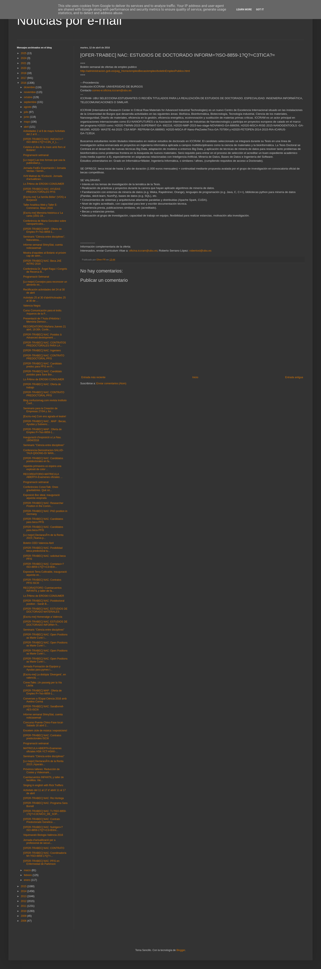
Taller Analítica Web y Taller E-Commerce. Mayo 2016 (40, 206)
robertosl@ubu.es (200, 250)
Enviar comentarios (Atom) (111, 383)
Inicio (195, 377)
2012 (24, 901)
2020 (24, 68)
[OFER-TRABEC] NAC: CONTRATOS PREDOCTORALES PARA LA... (44, 344)
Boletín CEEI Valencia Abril (38, 543)
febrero (28, 875)
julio (26, 112)
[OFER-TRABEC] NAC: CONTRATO (43, 848)
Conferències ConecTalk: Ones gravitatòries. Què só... (40, 488)
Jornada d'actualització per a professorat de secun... (39, 841)
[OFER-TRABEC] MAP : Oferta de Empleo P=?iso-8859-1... (42, 230)
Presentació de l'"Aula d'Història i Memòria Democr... (41, 320)
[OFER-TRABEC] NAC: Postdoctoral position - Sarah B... (43, 602)
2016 (24, 82)
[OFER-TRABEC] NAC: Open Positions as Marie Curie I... (45, 636)
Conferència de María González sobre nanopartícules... (44, 222)
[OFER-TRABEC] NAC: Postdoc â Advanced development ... (42, 336)
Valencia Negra (31, 305)
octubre (28, 97)
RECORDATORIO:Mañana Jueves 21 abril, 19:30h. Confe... (44, 328)
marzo (28, 870)
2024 (24, 58)
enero (27, 880)
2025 (24, 53)
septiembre (30, 102)
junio (27, 116)
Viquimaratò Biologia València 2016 (43, 835)
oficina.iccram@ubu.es (143, 250)
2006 (24, 920)
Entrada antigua (294, 377)
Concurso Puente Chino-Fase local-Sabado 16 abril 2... (43, 724)
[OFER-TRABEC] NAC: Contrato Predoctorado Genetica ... (41, 821)
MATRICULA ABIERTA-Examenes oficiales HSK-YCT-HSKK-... (42, 750)
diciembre (29, 87)
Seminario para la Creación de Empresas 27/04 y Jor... (40, 410)
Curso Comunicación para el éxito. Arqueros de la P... (42, 312)
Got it (260, 9)
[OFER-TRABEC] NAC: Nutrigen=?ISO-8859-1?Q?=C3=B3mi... (43, 829)
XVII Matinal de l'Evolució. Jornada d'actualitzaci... (42, 178)
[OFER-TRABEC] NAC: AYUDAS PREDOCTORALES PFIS (41, 190)
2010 (24, 911)
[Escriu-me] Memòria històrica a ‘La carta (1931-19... (43, 214)
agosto (28, 106)
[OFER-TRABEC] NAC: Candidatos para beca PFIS (43, 520)
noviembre (30, 92)
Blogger (180, 950)
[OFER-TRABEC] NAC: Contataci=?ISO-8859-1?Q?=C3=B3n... (43, 565)
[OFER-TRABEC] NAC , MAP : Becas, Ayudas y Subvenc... (44, 423)
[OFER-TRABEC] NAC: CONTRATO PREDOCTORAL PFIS (43, 357)
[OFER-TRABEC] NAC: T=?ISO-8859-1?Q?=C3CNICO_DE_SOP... (44, 813)
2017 (24, 78)
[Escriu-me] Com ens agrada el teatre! (44, 416)
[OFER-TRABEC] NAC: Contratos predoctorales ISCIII (42, 737)
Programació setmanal (36, 155)
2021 (24, 63)
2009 (24, 915)
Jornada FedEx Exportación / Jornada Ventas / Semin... (44, 169)
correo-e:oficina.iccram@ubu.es (111, 90)
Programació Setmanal (36, 276)
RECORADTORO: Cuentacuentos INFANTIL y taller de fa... (42, 589)
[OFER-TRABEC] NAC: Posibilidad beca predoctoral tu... (43, 549)
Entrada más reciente (93, 377)
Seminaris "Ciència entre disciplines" (43, 445)
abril (26, 126)
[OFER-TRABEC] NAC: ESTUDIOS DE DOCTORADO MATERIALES (45, 610)
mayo (27, 121)
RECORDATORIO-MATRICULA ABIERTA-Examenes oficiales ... (43, 476)
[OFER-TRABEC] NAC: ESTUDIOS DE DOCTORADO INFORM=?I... (45, 623)
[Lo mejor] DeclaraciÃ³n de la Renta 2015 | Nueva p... (43, 536)
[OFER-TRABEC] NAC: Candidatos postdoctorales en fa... (43, 460)
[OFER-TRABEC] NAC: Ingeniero (42, 350)
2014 (24, 891)
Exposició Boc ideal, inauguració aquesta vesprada (41, 497)
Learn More (244, 9)
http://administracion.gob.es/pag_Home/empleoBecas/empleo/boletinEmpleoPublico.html (135, 71)
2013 (24, 896)
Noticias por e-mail (69, 20)
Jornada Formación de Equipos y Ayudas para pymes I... (41, 668)
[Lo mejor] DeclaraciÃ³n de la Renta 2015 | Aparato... (43, 763)
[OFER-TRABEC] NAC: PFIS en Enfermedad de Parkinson (41, 862)
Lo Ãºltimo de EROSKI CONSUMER (43, 183)
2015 (24, 886)
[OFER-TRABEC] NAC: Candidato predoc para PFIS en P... (42, 365)
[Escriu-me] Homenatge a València (42, 616)
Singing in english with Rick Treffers (43, 785)
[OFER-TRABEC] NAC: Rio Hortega (43, 798)
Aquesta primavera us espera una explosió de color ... (42, 468)
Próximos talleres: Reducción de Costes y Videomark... (41, 771)
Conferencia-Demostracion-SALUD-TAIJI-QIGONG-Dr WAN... (43, 452)
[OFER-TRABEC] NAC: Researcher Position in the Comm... (43, 505)
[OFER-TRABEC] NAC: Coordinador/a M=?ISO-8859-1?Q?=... (44, 854)
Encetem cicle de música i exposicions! (45, 730)
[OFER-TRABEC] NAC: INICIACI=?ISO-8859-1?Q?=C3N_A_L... (43, 141)
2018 (24, 73)
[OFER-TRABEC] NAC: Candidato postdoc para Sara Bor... (42, 373)
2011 (24, 906)
